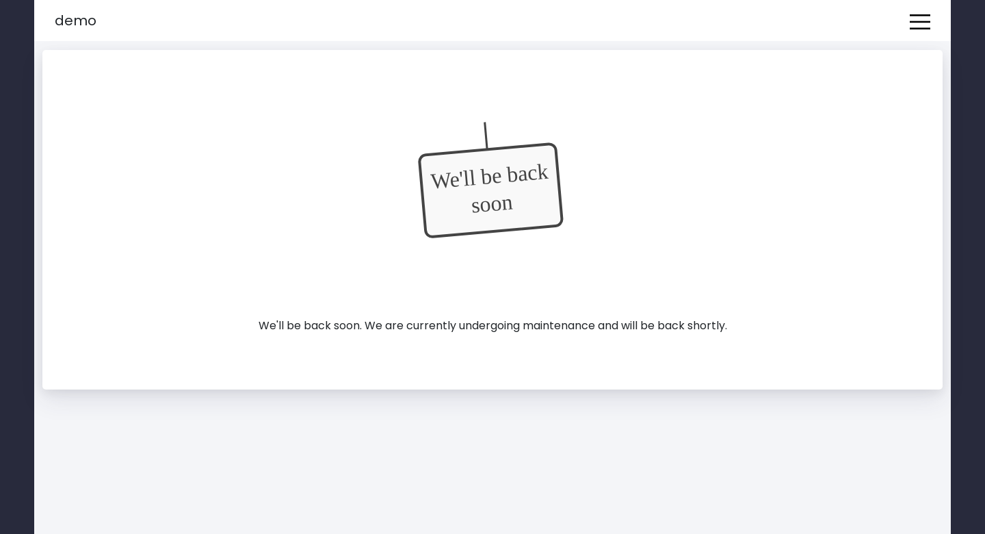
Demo (75, 20)
